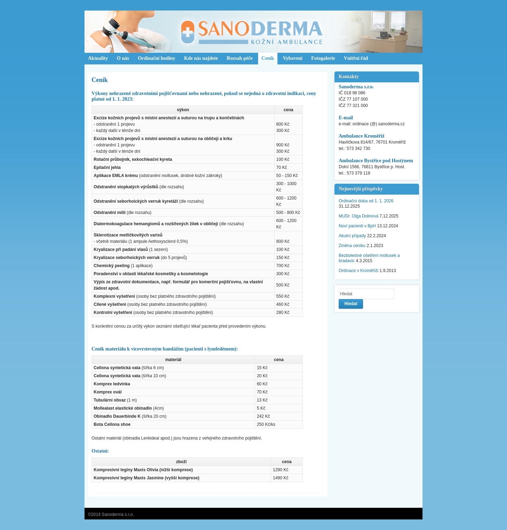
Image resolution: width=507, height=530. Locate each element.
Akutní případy (352, 235)
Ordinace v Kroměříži (358, 270)
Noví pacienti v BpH (357, 225)
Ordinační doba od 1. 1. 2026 (366, 200)
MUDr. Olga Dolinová (358, 216)
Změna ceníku (352, 245)
